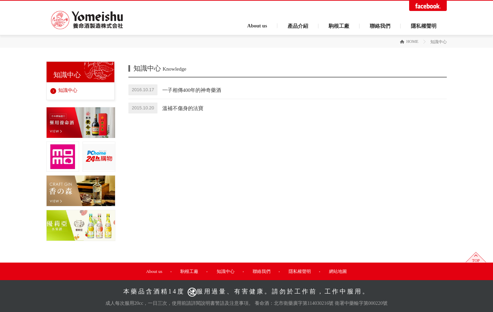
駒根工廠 (339, 26)
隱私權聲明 (424, 26)
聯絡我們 (380, 26)
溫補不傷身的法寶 (182, 108)
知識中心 (67, 90)
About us (257, 25)
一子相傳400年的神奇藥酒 (192, 90)
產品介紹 (298, 26)
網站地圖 (338, 271)
